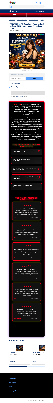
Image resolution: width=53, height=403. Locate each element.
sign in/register (19, 96)
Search (11, 6)
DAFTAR (13, 15)
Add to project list (27, 93)
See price (12, 361)
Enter (34, 78)
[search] (27, 6)
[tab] (18, 366)
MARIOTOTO (17, 104)
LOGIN (40, 15)
